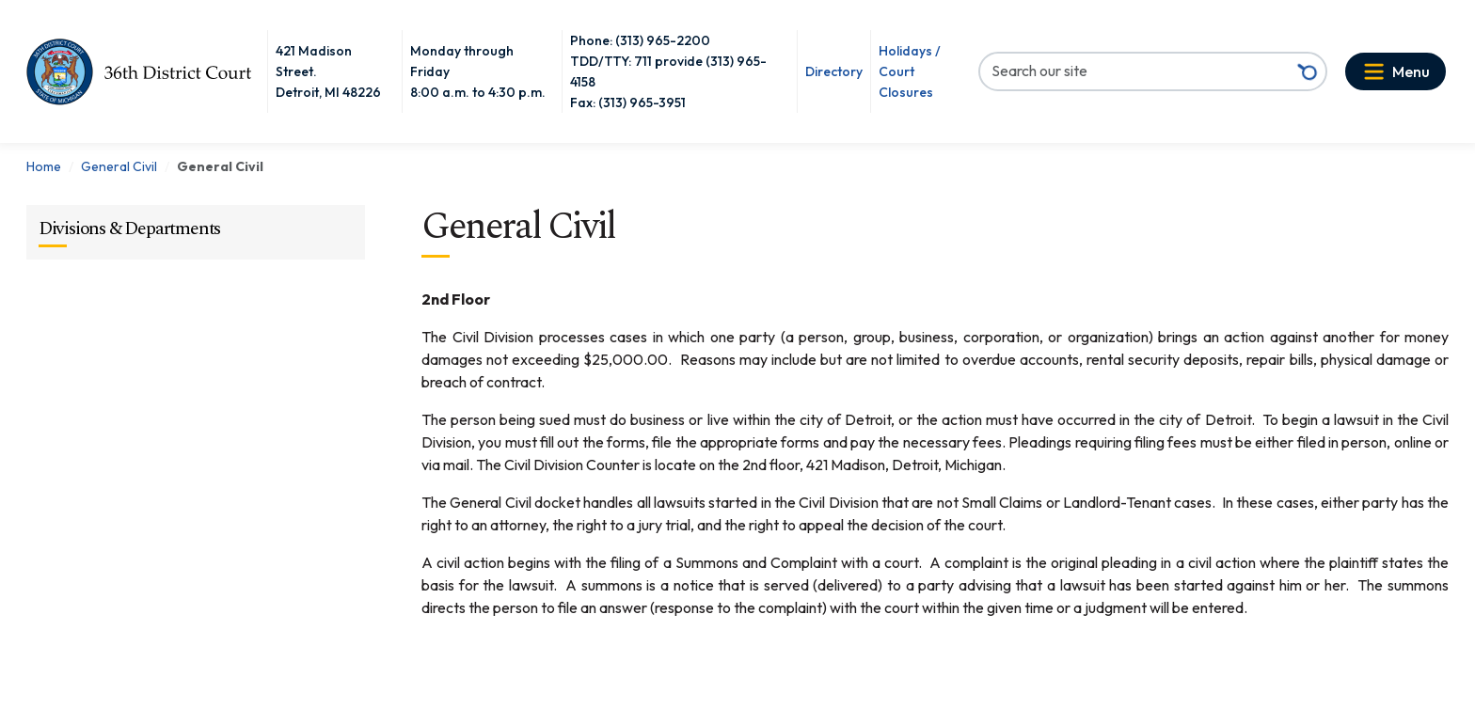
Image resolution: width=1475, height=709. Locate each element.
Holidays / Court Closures (910, 71)
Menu (1411, 71)
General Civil (119, 166)
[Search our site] (1135, 70)
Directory (834, 71)
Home (43, 166)
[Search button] (1307, 71)
